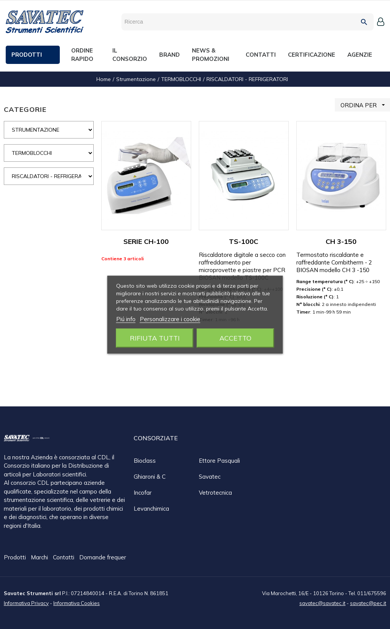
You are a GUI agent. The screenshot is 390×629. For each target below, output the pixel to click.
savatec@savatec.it (322, 603)
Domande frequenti (105, 557)
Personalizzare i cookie (170, 318)
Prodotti (15, 557)
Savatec (210, 476)
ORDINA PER (365, 104)
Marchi (40, 557)
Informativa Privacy (26, 603)
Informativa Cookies (76, 603)
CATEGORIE (25, 109)
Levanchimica (151, 508)
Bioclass (145, 460)
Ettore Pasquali (219, 460)
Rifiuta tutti (155, 337)
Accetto (235, 337)
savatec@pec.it (368, 603)
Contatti (64, 557)
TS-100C (243, 241)
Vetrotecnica (215, 492)
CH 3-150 (341, 241)
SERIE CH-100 (146, 241)
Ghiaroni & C (150, 476)
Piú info (126, 318)
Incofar (143, 492)
